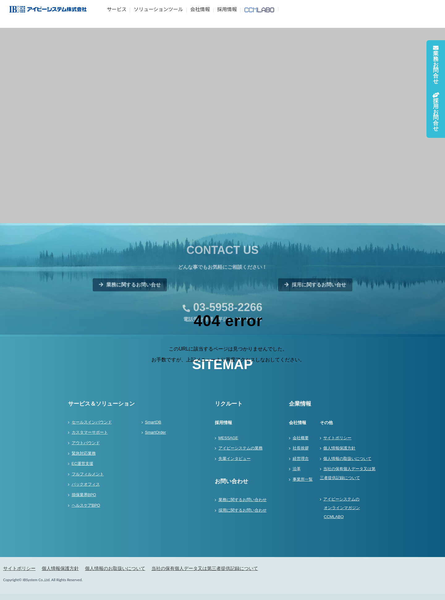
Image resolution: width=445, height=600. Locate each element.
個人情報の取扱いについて (347, 458)
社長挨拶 (301, 448)
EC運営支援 (82, 463)
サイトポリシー (337, 438)
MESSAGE (228, 438)
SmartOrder (155, 432)
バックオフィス (86, 484)
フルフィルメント (88, 474)
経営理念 (301, 458)
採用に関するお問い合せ (315, 288)
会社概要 (301, 438)
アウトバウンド (86, 442)
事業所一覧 (303, 479)
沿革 (297, 468)
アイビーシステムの (348, 509)
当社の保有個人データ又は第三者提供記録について (204, 568)
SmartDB (153, 422)
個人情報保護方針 (339, 448)
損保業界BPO (84, 494)
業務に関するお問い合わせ (242, 499)
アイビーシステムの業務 (240, 448)
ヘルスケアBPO (86, 505)
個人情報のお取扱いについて (115, 568)
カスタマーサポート (90, 432)
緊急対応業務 (84, 453)
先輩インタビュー (234, 458)
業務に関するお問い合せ (130, 288)
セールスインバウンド (92, 422)
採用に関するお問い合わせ (242, 510)
